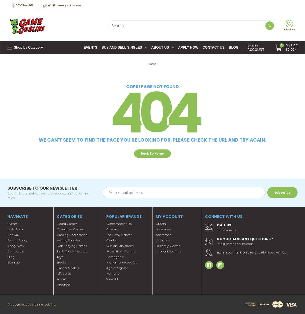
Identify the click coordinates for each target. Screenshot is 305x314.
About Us (162, 47)
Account (257, 47)
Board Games (67, 224)
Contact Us (213, 47)
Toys (60, 257)
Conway (13, 235)
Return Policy (17, 240)
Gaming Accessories (72, 235)
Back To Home (152, 153)
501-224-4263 (22, 5)
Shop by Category (25, 47)
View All (112, 279)
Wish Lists (289, 25)
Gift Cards (64, 273)
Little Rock (15, 229)
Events (90, 47)
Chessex (112, 229)
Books (62, 262)
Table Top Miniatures (72, 251)
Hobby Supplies (69, 240)
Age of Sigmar (117, 268)
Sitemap (13, 262)
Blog (233, 47)
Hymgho (113, 273)
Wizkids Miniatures (119, 246)
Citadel (111, 240)
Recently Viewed (168, 246)
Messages (163, 229)
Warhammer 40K (119, 224)
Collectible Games (70, 229)
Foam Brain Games (120, 251)
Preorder (63, 284)
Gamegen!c (115, 257)
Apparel (62, 279)
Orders (161, 224)
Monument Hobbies (121, 262)
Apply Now (188, 47)
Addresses (163, 235)
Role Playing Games (72, 246)
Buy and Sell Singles (124, 47)
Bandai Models (68, 268)
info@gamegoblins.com (62, 5)
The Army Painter (119, 235)
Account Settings (168, 251)
